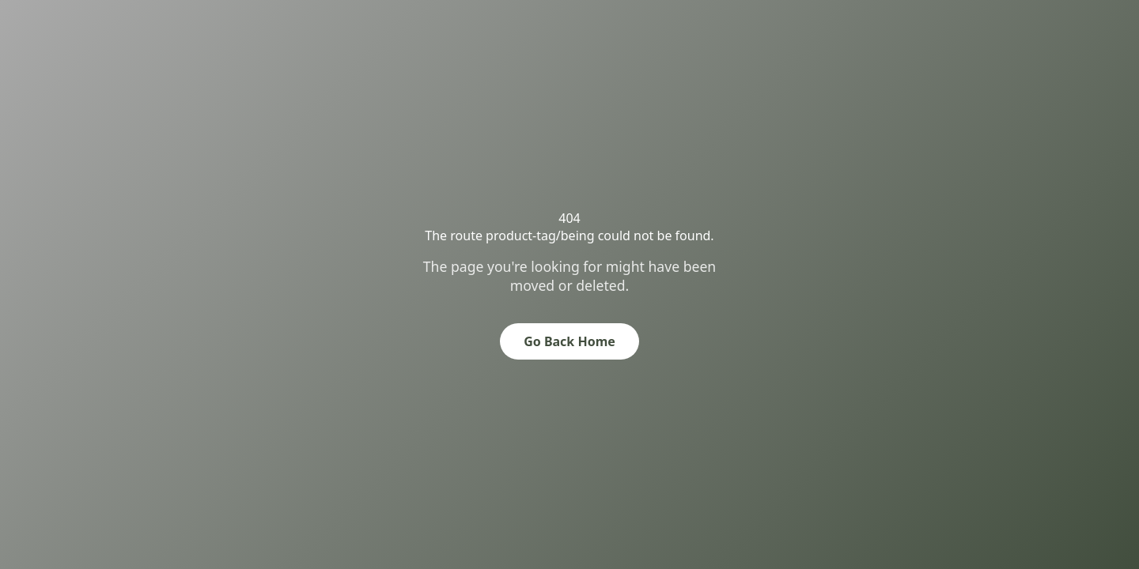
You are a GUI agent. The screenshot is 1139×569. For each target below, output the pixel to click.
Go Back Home (569, 341)
